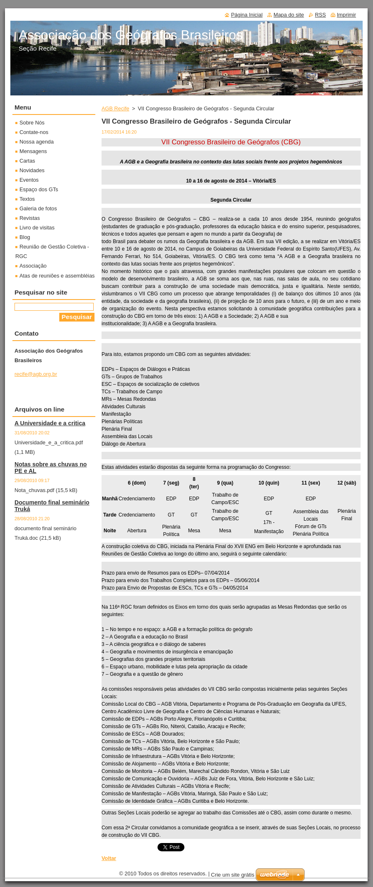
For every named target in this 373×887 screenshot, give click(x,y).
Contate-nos (33, 132)
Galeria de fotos (38, 208)
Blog (24, 237)
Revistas (29, 218)
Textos (27, 199)
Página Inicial (246, 15)
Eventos (29, 180)
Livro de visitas (37, 227)
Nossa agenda (36, 142)
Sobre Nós (31, 122)
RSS (320, 15)
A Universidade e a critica (50, 423)
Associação (32, 266)
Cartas (27, 161)
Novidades (31, 170)
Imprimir (346, 15)
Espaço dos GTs (38, 189)
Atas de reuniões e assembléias (56, 276)
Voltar (109, 858)
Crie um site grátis (232, 875)
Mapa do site (289, 15)
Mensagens (33, 151)
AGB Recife (115, 108)
